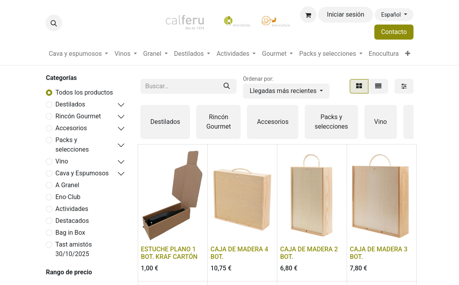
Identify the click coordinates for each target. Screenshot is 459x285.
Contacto (394, 32)
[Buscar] (227, 86)
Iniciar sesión (345, 14)
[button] (54, 23)
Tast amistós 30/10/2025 (73, 249)
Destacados (72, 220)
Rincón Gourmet (78, 116)
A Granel (67, 185)
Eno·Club (67, 197)
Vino (61, 161)
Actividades (71, 209)
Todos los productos (84, 92)
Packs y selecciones (72, 144)
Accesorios (71, 128)
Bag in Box (70, 232)
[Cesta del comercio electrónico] (308, 14)
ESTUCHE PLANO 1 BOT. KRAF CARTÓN (169, 252)
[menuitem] (78, 54)
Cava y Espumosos (82, 173)
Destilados (70, 104)
